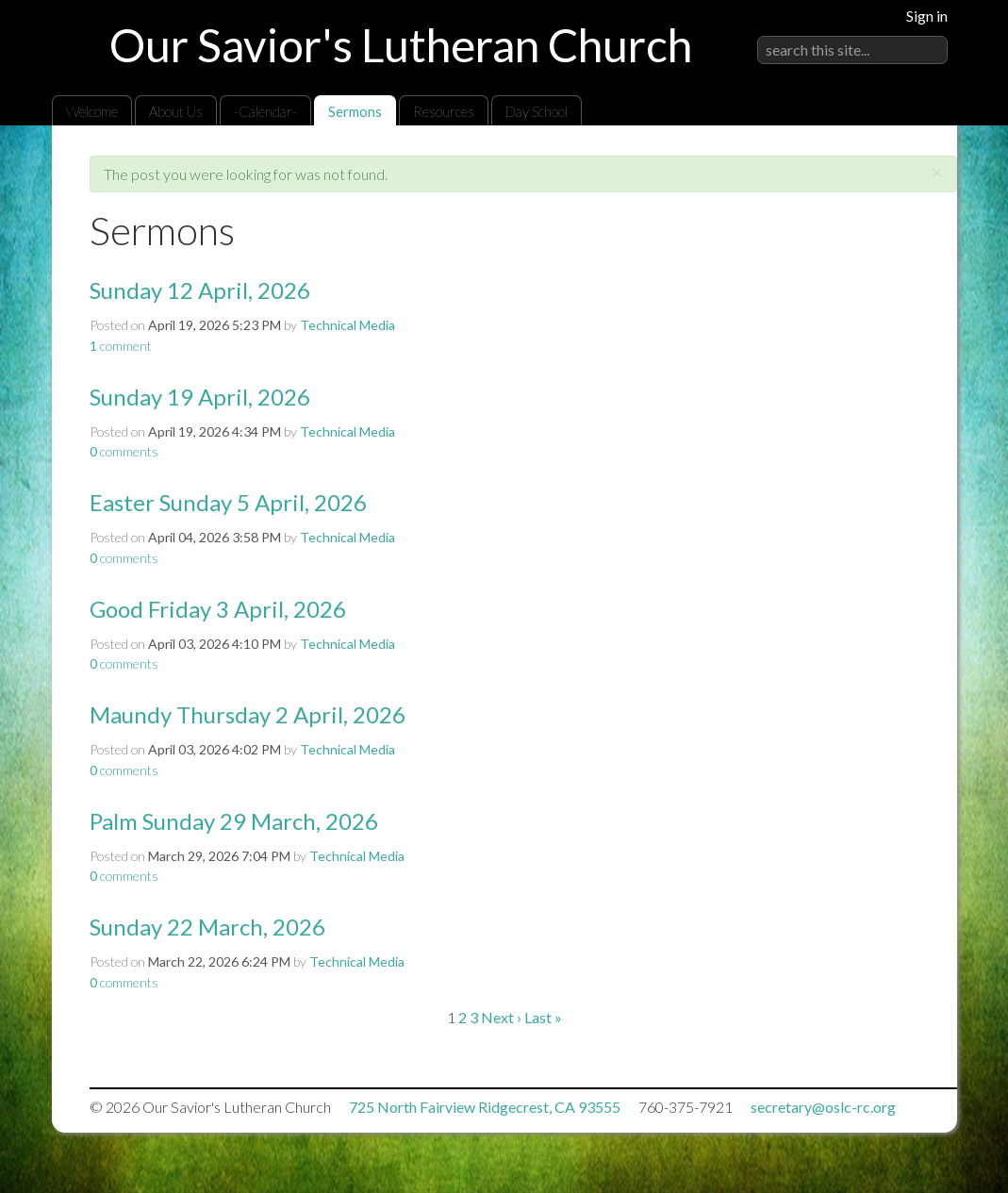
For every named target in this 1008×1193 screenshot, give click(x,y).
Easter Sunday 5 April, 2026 (228, 502)
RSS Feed (906, 169)
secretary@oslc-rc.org (823, 1107)
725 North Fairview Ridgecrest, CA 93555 (484, 1107)
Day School (536, 111)
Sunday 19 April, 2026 (200, 396)
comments (124, 451)
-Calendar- (265, 111)
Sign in (927, 16)
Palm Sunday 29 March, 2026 (234, 821)
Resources (443, 111)
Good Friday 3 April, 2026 (218, 608)
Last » (543, 1017)
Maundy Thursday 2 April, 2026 (247, 714)
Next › (501, 1017)
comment (121, 346)
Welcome (92, 111)
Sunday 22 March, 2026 (207, 926)
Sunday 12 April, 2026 (200, 290)
